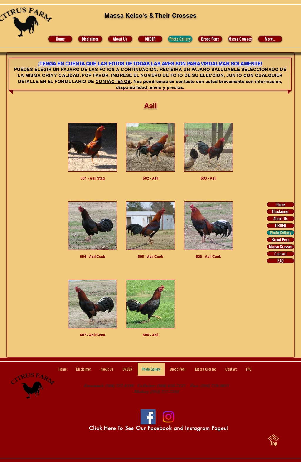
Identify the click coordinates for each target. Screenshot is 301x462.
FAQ (280, 261)
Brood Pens (281, 240)
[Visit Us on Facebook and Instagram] (168, 416)
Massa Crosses (280, 247)
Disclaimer (280, 211)
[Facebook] (148, 416)
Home (280, 204)
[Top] (273, 443)
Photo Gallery (280, 233)
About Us (280, 218)
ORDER (280, 226)
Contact (280, 254)
